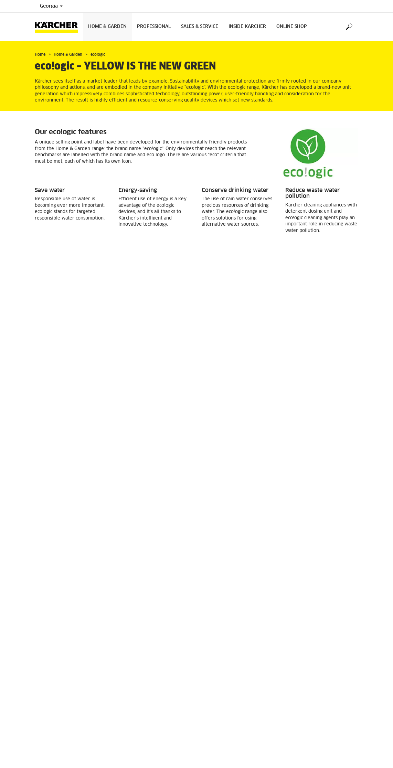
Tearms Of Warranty (139, 720)
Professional (154, 26)
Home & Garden (107, 26)
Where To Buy (132, 703)
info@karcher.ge (65, 750)
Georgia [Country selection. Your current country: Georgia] (51, 6)
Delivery (211, 703)
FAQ (122, 728)
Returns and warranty (224, 712)
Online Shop (291, 26)
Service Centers (134, 712)
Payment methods (220, 720)
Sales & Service (199, 26)
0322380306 (65, 738)
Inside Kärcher (247, 26)
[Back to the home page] (59, 27)
